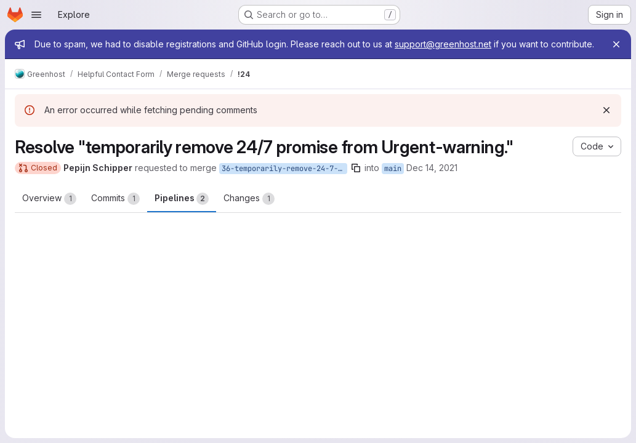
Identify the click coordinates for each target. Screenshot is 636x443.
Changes (249, 199)
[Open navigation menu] (36, 15)
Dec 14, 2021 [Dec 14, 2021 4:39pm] (431, 167)
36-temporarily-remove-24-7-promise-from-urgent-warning (284, 169)
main (392, 169)
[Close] (616, 44)
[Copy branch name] (355, 168)
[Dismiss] (606, 110)
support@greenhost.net (443, 44)
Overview (49, 199)
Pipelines (182, 199)
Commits (115, 199)
